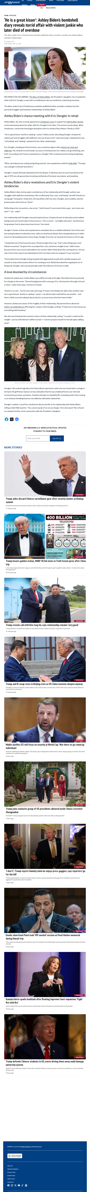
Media (33, 5)
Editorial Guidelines (12, 1169)
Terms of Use (11, 1179)
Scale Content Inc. (26, 1146)
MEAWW (9, 1146)
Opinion (24, 5)
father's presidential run (14, 307)
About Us (10, 1166)
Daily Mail (73, 163)
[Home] (12, 2)
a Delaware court (47, 122)
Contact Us (10, 1182)
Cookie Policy (11, 1175)
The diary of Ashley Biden (39, 97)
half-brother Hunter (75, 122)
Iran (41, 8)
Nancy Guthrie (51, 8)
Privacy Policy (11, 1172)
